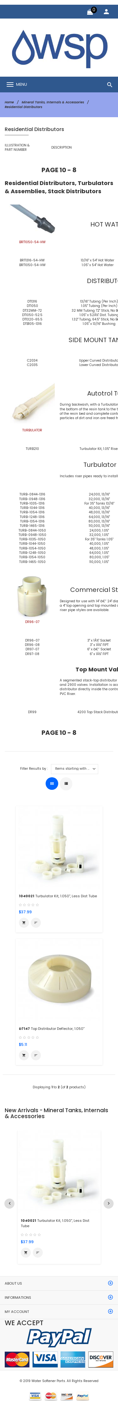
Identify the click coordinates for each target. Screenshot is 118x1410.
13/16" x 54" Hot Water (97, 260)
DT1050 (32, 305)
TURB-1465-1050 (32, 562)
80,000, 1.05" (99, 557)
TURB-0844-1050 (32, 530)
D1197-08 (32, 654)
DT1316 (32, 301)
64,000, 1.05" (99, 552)
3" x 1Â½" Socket (99, 640)
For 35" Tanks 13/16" (99, 503)
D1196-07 (32, 640)
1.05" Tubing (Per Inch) (99, 305)
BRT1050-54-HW (32, 265)
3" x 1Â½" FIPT (99, 644)
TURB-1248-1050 (32, 552)
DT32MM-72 (32, 310)
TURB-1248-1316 (32, 517)
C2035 (32, 365)
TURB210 (32, 448)
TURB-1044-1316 (32, 508)
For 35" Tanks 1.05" (99, 539)
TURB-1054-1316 (32, 512)
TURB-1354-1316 (32, 521)
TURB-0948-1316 (32, 499)
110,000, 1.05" (99, 562)
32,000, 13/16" (99, 499)
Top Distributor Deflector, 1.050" (51, 1028)
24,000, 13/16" (99, 494)
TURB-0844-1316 (32, 494)
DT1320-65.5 (32, 319)
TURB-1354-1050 (32, 557)
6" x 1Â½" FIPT (99, 654)
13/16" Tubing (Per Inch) (99, 301)
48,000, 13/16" (99, 512)
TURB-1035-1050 (32, 539)
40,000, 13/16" (99, 508)
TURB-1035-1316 (32, 503)
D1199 (32, 712)
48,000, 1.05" (99, 548)
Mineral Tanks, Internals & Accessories (53, 102)
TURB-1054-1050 (32, 548)
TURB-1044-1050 (32, 543)
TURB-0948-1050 (32, 535)
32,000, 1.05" (99, 535)
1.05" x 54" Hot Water (98, 265)
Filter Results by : (34, 769)
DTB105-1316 (32, 323)
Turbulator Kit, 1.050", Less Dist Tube (58, 896)
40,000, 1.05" (99, 543)
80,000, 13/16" (99, 521)
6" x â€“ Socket (99, 649)
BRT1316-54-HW (32, 260)
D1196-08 (32, 644)
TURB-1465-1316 (32, 525)
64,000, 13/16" (99, 517)
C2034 (32, 360)
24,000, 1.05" (99, 530)
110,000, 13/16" (99, 525)
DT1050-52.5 (32, 315)
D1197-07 (32, 649)
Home (9, 102)
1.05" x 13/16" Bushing (99, 323)
